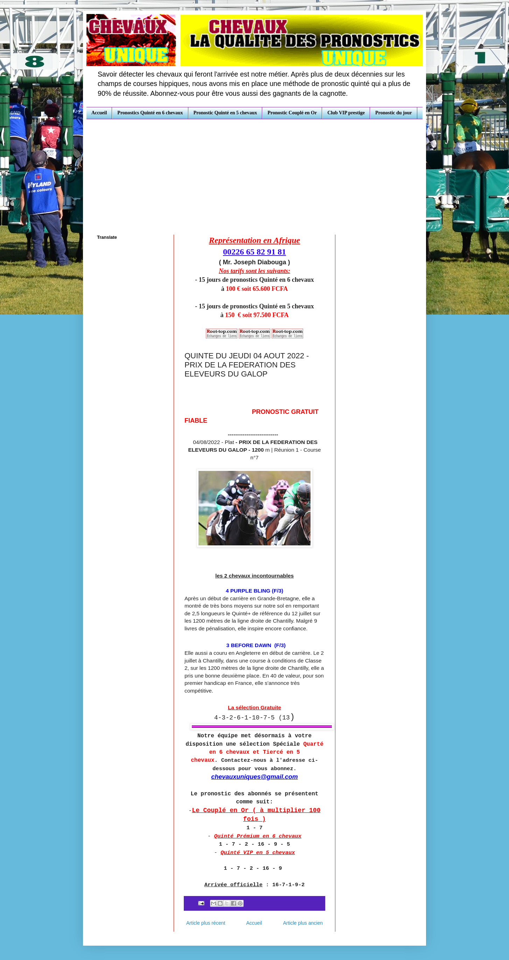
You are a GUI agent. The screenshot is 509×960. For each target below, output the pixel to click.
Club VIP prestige (346, 112)
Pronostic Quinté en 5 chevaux (225, 112)
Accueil (99, 112)
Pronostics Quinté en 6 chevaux (150, 112)
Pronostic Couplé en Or (292, 112)
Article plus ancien (303, 923)
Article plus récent (205, 923)
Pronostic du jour (393, 112)
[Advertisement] (254, 172)
